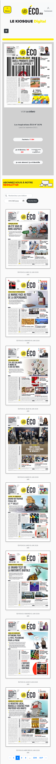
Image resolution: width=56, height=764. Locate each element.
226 (35, 758)
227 (41, 758)
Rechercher (32, 201)
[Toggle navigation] (6, 31)
